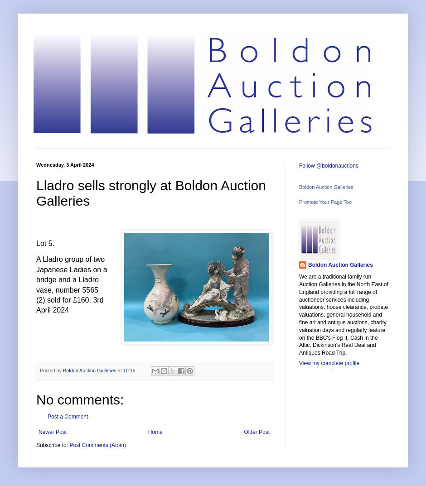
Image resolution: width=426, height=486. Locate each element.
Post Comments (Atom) (97, 445)
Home (155, 432)
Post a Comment (68, 417)
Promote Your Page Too (325, 202)
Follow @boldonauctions (328, 166)
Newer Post (53, 432)
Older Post (257, 432)
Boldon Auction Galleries (326, 187)
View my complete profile (329, 363)
